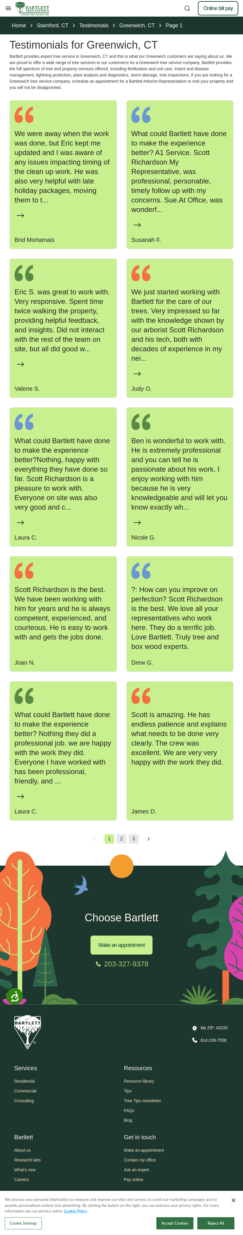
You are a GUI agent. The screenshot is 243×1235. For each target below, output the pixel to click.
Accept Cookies (174, 1226)
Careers (21, 1179)
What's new (25, 1169)
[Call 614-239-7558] (208, 1040)
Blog (128, 1120)
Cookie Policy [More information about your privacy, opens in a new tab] (75, 1214)
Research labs (27, 1160)
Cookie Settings (23, 1226)
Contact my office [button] (140, 1160)
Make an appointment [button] (144, 1150)
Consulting (24, 1100)
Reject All (216, 1226)
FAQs (129, 1110)
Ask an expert (137, 1169)
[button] (210, 1028)
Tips (128, 1091)
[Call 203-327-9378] (121, 964)
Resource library (139, 1081)
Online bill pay (218, 8)
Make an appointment (121, 945)
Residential (24, 1081)
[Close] (233, 1203)
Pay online (133, 1179)
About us (22, 1150)
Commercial (25, 1091)
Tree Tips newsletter (142, 1100)
